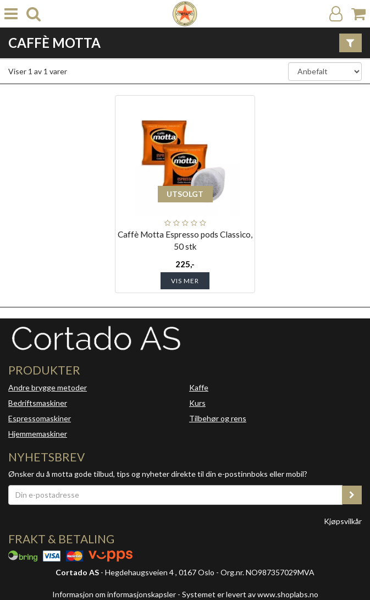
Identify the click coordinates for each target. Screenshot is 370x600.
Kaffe (198, 387)
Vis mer (185, 281)
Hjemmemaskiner (37, 433)
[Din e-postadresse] (175, 495)
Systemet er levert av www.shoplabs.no (250, 594)
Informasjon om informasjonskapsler (114, 594)
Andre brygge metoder (47, 387)
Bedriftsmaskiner (37, 403)
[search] (33, 14)
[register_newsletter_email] (352, 495)
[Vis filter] (350, 43)
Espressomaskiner (39, 418)
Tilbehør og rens (217, 418)
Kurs (197, 403)
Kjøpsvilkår (343, 521)
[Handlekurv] (358, 14)
